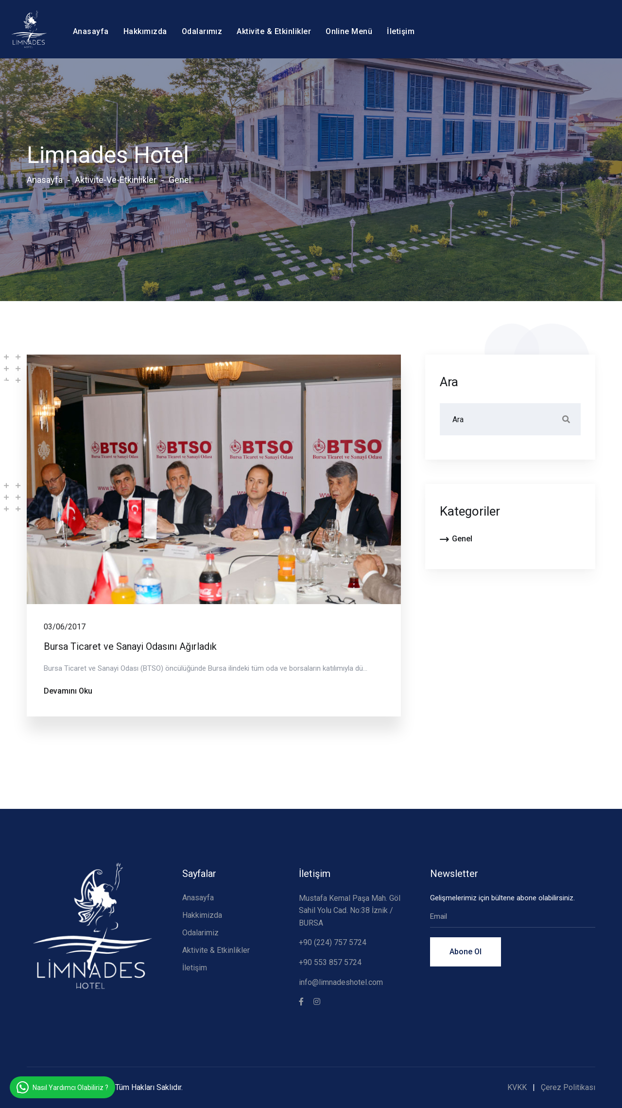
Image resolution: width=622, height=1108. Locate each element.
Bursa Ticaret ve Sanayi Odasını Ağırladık (130, 646)
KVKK (517, 1087)
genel (180, 180)
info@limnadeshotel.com (341, 982)
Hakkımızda (145, 31)
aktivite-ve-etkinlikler (115, 180)
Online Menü (349, 31)
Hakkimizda (202, 915)
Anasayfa (91, 31)
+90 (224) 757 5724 (332, 942)
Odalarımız (202, 31)
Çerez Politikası (568, 1087)
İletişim (401, 31)
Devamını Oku (68, 691)
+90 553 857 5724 (330, 962)
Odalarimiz (200, 932)
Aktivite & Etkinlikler (274, 31)
